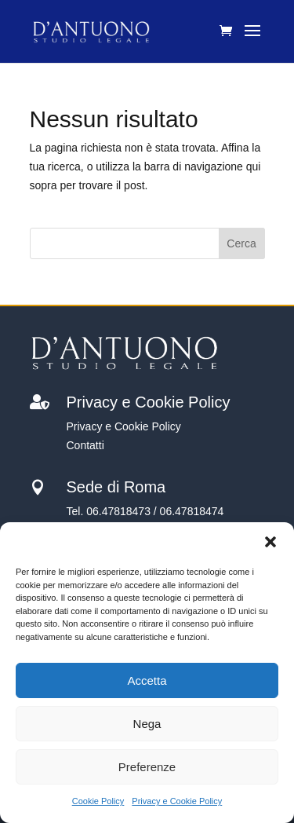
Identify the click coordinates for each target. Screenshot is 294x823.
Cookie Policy (98, 801)
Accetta (146, 680)
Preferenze (147, 767)
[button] (270, 542)
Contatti (85, 445)
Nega (147, 723)
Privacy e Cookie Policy (177, 801)
